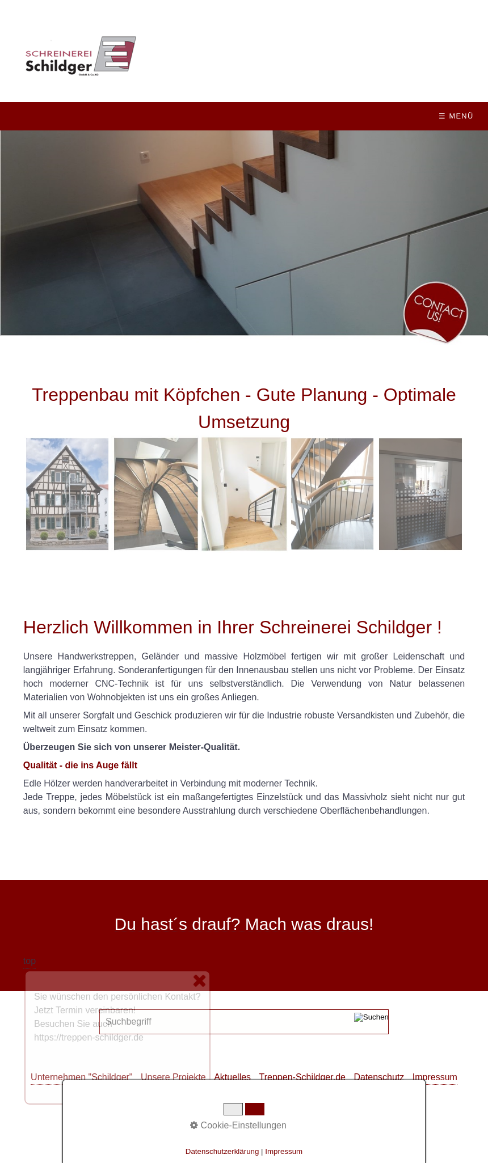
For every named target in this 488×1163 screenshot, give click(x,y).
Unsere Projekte (173, 1077)
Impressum (435, 1077)
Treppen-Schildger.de (302, 1077)
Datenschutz (379, 1077)
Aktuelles (232, 1077)
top (29, 961)
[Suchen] (371, 1021)
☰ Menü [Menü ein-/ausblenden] (456, 116)
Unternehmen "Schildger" (81, 1077)
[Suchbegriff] (244, 1021)
